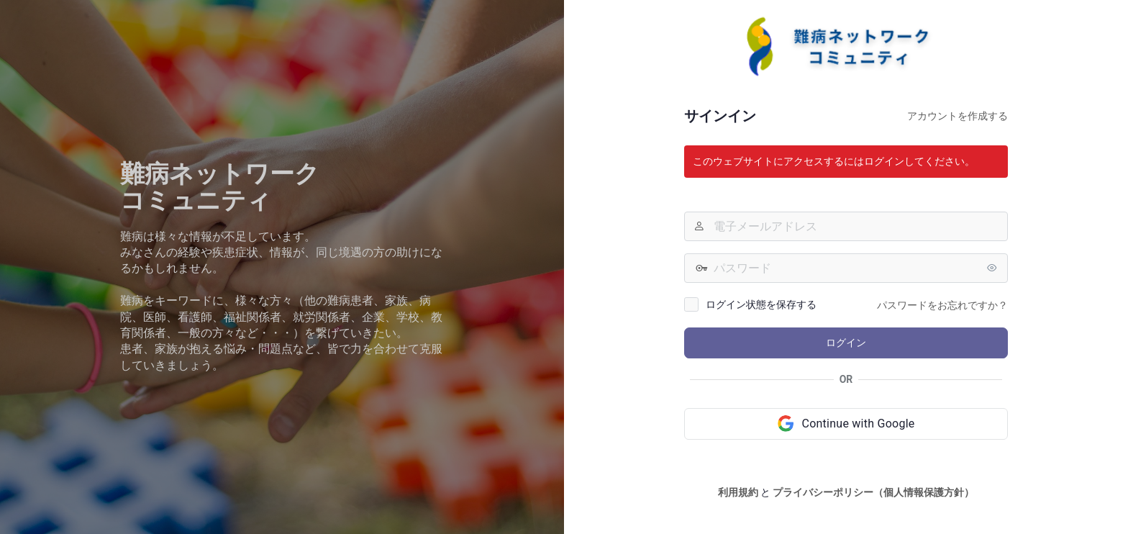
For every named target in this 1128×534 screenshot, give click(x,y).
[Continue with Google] (846, 424)
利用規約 (738, 492)
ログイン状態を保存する (761, 304)
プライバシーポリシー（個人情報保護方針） (873, 492)
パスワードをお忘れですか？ (942, 305)
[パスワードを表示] (993, 267)
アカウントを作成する (957, 116)
